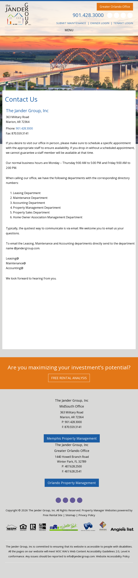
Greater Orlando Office (115, 7)
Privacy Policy (86, 515)
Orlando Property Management (72, 483)
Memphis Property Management (72, 438)
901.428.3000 (88, 15)
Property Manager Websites (99, 510)
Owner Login (99, 23)
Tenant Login (123, 23)
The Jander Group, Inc (71, 400)
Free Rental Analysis (69, 378)
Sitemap (70, 515)
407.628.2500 (73, 466)
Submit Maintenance (71, 23)
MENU (69, 30)
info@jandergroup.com (81, 556)
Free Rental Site (52, 515)
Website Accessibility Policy (113, 556)
